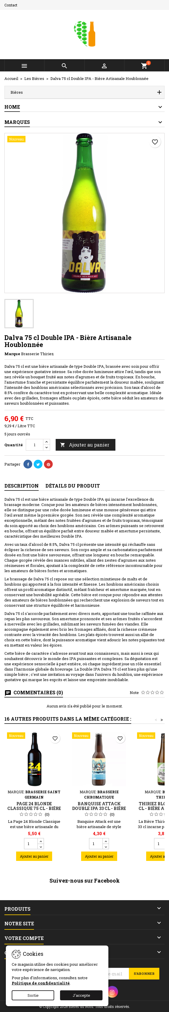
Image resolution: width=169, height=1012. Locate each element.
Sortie (33, 995)
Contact (10, 5)
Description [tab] (21, 486)
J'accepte (81, 995)
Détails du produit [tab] (72, 486)
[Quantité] (34, 445)
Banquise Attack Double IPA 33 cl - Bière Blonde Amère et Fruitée (99, 810)
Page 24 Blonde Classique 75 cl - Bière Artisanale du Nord (34, 808)
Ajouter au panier (84, 445)
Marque (12, 353)
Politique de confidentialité (41, 983)
